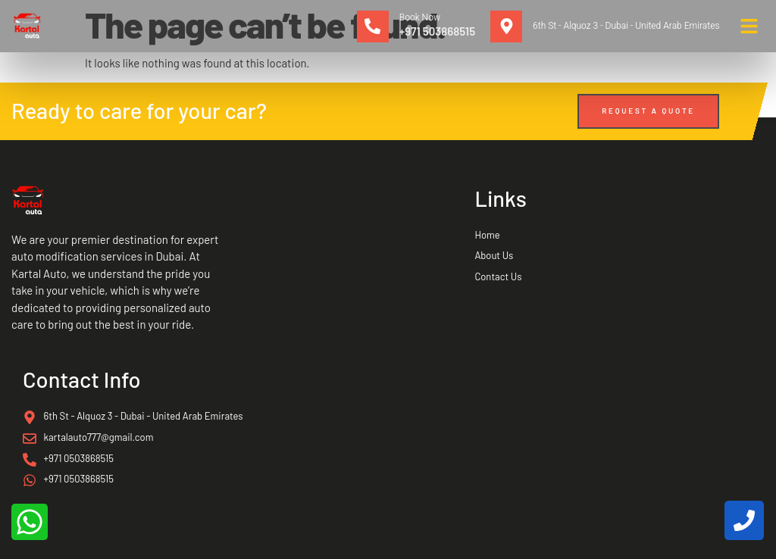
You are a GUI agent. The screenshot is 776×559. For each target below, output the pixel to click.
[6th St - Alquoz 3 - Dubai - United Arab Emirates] (506, 26)
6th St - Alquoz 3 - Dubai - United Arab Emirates (626, 26)
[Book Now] (373, 26)
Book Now (419, 17)
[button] (749, 26)
